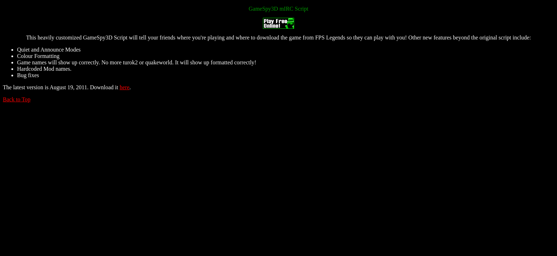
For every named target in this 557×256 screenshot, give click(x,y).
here (125, 87)
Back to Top (17, 99)
